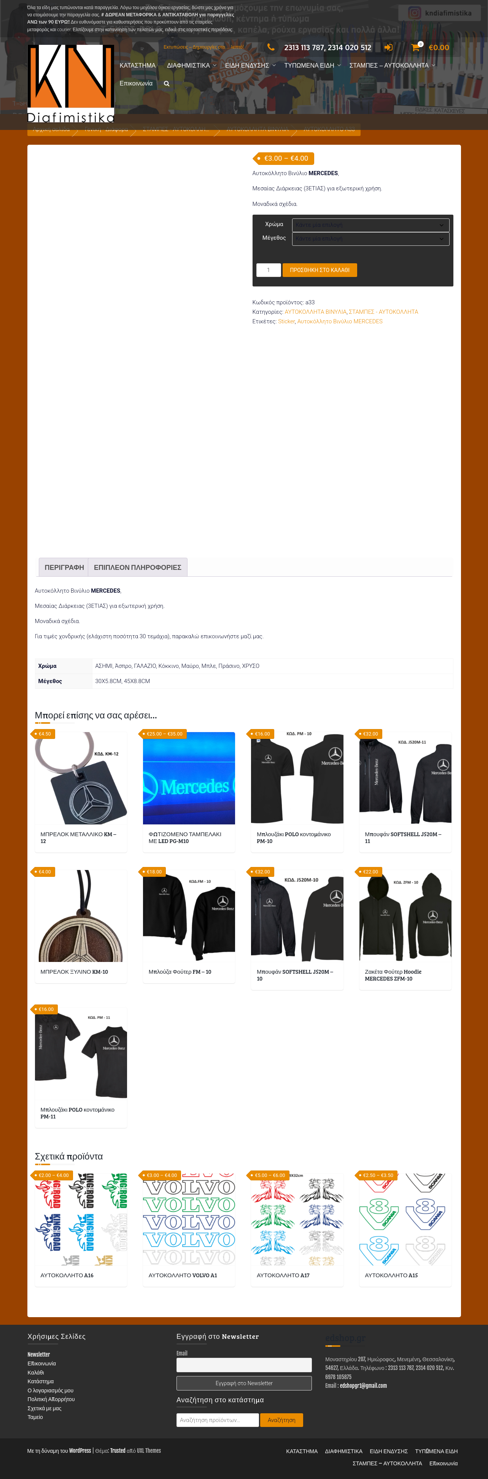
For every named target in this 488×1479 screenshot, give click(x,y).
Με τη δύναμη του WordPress (59, 1450)
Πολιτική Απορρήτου (51, 1399)
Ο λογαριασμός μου (51, 1390)
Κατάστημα (41, 1381)
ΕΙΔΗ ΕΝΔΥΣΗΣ (247, 65)
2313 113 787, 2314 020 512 (317, 47)
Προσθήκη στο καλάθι (320, 270)
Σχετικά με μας (45, 1408)
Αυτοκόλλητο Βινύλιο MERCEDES (340, 321)
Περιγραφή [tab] (64, 567)
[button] (166, 84)
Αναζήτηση (282, 1420)
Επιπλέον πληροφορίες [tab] (137, 567)
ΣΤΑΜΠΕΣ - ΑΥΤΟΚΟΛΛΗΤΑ (383, 311)
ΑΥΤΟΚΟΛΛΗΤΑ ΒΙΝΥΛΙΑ (316, 311)
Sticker (286, 321)
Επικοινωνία (136, 83)
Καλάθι (36, 1372)
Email (182, 1353)
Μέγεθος (274, 237)
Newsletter (39, 1354)
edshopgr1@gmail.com (363, 1386)
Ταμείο (35, 1417)
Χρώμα (274, 224)
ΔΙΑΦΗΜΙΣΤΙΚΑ (188, 65)
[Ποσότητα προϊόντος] (268, 270)
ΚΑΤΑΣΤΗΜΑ (138, 65)
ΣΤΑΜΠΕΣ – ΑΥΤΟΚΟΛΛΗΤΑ (389, 65)
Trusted (118, 1450)
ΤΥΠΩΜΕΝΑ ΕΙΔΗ (309, 65)
